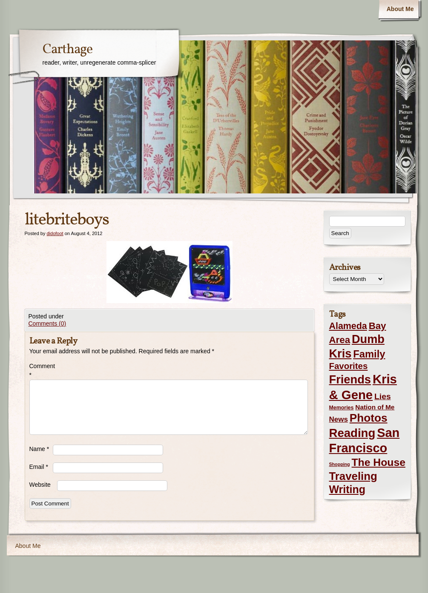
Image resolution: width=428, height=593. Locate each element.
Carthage (67, 49)
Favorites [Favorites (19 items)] (348, 366)
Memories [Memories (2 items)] (341, 408)
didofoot (54, 233)
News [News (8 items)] (338, 419)
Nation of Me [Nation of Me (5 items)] (374, 407)
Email (38, 466)
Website (40, 484)
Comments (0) (47, 323)
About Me (400, 9)
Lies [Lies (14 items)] (382, 396)
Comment (41, 370)
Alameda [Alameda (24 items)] (348, 326)
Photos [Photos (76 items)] (369, 417)
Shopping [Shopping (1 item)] (339, 464)
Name (39, 448)
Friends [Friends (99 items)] (350, 379)
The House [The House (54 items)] (378, 462)
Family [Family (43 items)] (369, 354)
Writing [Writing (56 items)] (347, 489)
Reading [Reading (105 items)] (352, 433)
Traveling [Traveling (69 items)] (353, 476)
